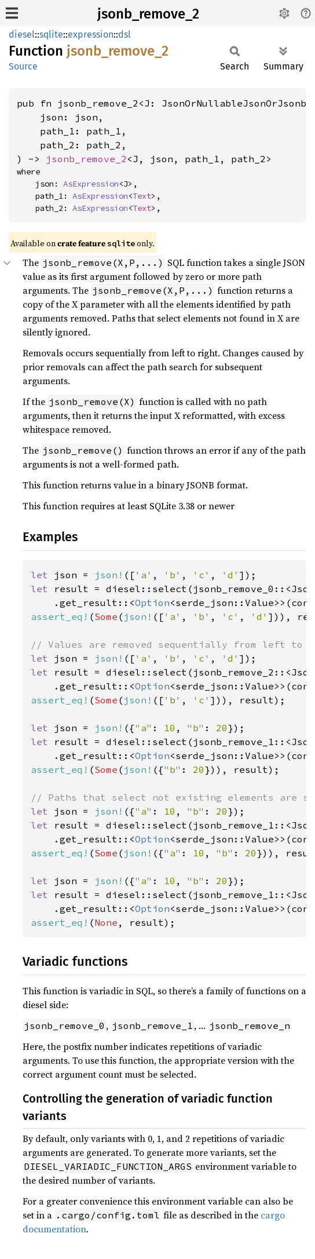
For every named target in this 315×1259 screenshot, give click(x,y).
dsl (124, 34)
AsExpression (91, 183)
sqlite (51, 34)
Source (23, 66)
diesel (22, 34)
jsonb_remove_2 (148, 14)
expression (90, 34)
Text (142, 196)
